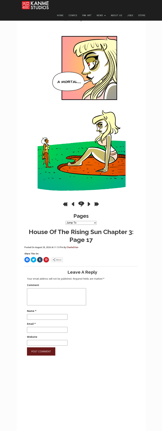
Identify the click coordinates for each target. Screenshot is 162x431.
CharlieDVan (72, 247)
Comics (73, 15)
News (101, 15)
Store (142, 15)
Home (60, 15)
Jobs (130, 15)
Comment (33, 285)
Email (31, 323)
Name (31, 311)
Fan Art (87, 15)
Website (32, 336)
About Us (116, 15)
